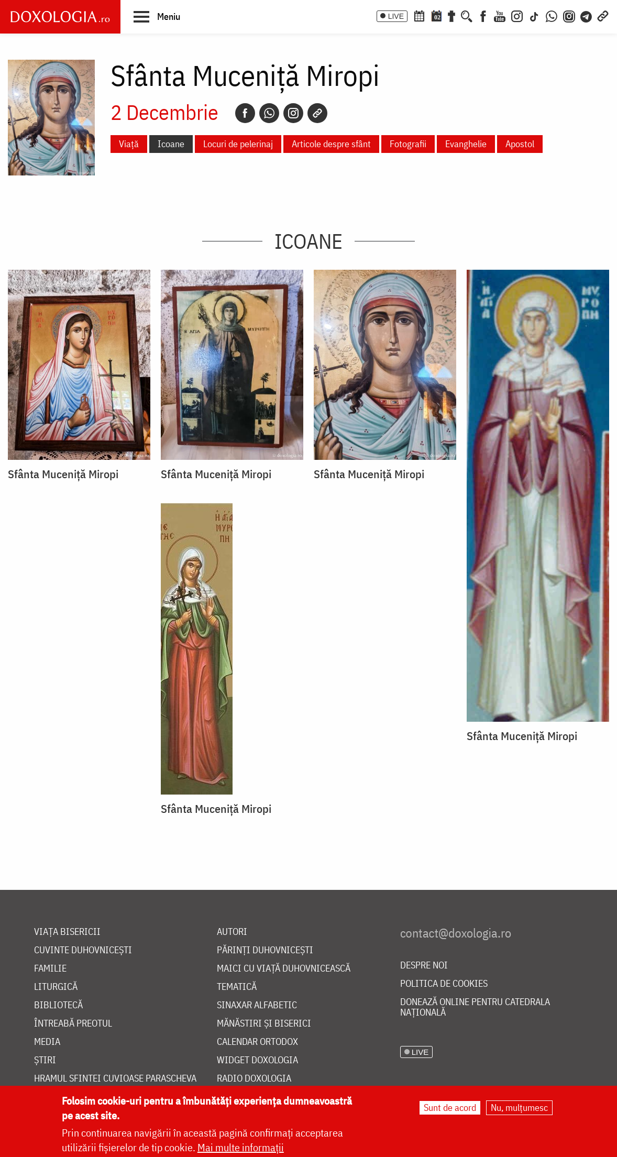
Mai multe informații (240, 1148)
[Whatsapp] (269, 113)
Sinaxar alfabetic (257, 1005)
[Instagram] (517, 15)
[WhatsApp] (551, 15)
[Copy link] (317, 113)
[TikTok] (534, 15)
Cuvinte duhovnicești (83, 950)
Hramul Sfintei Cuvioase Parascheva (115, 1078)
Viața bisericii (67, 932)
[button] (157, 16)
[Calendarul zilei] (436, 15)
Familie (50, 968)
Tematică (237, 987)
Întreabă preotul (73, 1023)
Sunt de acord (450, 1109)
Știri (45, 1060)
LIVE (396, 16)
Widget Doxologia (257, 1060)
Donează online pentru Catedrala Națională (475, 1007)
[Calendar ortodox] (419, 15)
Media (47, 1042)
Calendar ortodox (257, 1042)
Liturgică (56, 987)
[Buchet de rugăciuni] (451, 15)
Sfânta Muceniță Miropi (63, 474)
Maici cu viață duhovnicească (283, 968)
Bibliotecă (58, 1005)
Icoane (171, 144)
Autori (232, 932)
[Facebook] (483, 15)
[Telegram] (586, 15)
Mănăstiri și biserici (264, 1023)
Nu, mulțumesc (519, 1109)
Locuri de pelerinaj (238, 144)
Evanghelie (466, 144)
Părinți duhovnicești (265, 950)
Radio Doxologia (254, 1078)
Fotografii (408, 144)
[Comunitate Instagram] (569, 15)
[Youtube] (499, 15)
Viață (129, 144)
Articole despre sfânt (331, 144)
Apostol (519, 144)
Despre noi (424, 965)
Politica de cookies (444, 983)
